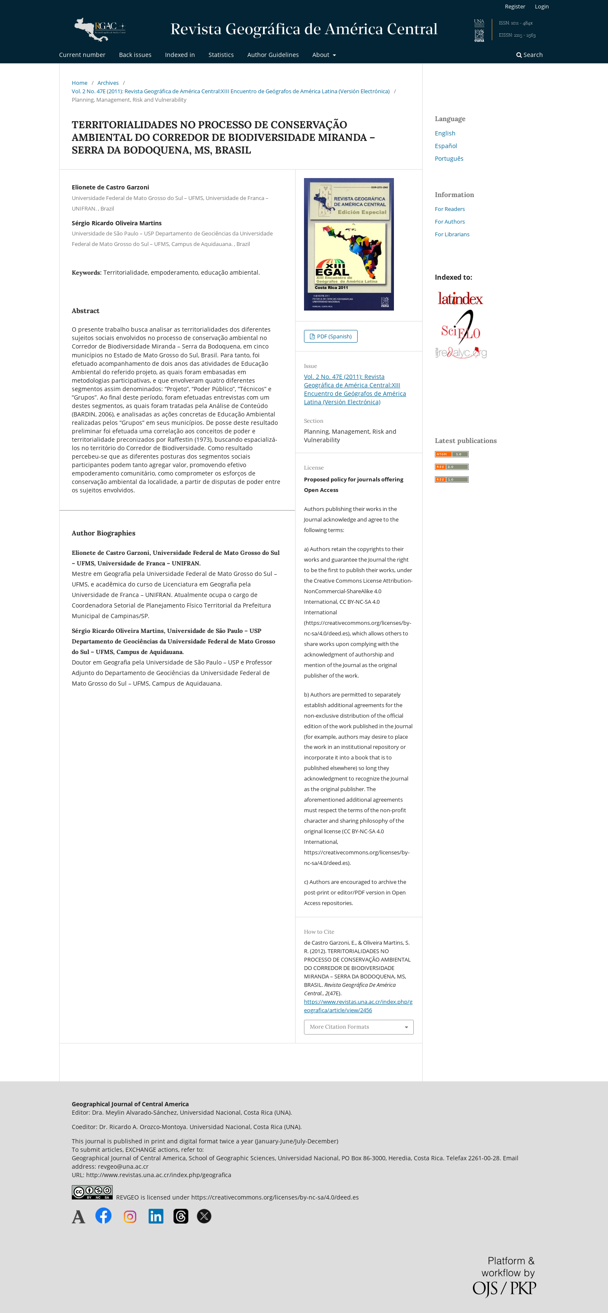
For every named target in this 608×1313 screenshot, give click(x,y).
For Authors (450, 221)
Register (515, 6)
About (321, 55)
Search (529, 55)
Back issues (135, 55)
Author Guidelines (273, 55)
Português (449, 158)
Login (542, 6)
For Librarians (452, 234)
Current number (82, 55)
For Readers (450, 209)
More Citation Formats (339, 1026)
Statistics (221, 55)
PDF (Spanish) (334, 336)
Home (79, 82)
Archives (108, 82)
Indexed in (180, 55)
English (445, 133)
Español (446, 146)
